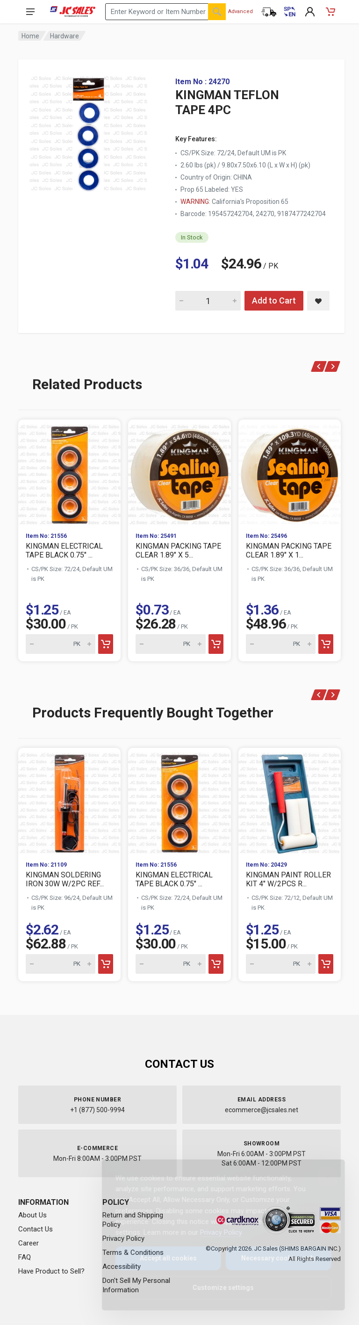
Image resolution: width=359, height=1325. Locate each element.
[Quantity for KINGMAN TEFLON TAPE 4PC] (208, 301)
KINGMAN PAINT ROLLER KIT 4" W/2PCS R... (288, 879)
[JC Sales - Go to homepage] (73, 11)
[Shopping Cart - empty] (330, 11)
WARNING (194, 201)
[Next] (332, 366)
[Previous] (319, 366)
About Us (32, 1215)
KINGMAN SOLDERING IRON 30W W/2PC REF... (65, 879)
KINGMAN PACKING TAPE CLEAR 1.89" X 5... (178, 550)
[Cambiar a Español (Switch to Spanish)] (289, 11)
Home (30, 36)
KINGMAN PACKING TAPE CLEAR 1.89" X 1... (288, 550)
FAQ (24, 1257)
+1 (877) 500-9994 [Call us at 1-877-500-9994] (97, 1110)
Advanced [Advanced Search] (240, 11)
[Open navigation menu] (30, 11)
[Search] (217, 11)
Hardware (64, 36)
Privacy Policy (213, 1232)
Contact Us (35, 1229)
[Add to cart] (105, 644)
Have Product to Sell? (51, 1271)
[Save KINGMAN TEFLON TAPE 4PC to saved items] (318, 301)
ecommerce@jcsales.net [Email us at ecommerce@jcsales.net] (261, 1110)
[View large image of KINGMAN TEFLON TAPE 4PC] (88, 131)
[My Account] (310, 11)
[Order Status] (268, 11)
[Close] (320, 1176)
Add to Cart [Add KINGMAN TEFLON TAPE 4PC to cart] (274, 300)
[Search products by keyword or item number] (165, 11)
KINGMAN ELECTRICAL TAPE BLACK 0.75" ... (64, 550)
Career (28, 1243)
